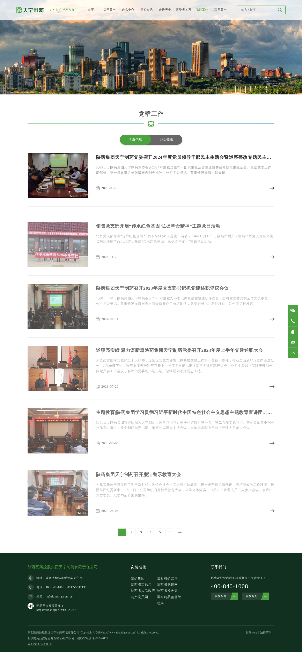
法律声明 (266, 632)
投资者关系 (183, 9)
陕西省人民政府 (143, 591)
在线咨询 (251, 596)
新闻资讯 (146, 9)
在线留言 (220, 596)
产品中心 (128, 9)
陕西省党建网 (167, 584)
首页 (91, 9)
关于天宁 (109, 9)
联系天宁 (220, 9)
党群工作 (202, 9)
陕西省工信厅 (141, 584)
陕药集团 (138, 578)
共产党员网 (139, 597)
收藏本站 (251, 632)
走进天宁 (165, 9)
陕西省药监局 (167, 578)
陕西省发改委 (167, 591)
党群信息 (135, 139)
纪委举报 (166, 139)
